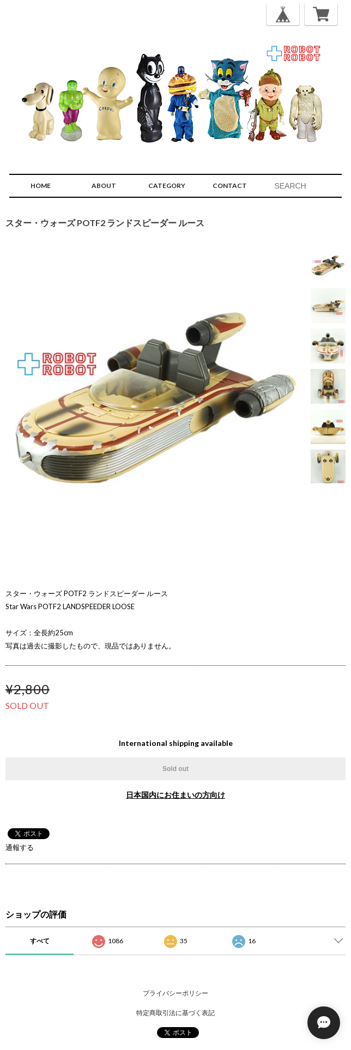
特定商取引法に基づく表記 (175, 1013)
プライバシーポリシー (175, 993)
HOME (41, 185)
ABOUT (104, 185)
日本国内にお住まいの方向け (175, 794)
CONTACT (230, 185)
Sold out (175, 769)
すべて (40, 941)
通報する (19, 847)
